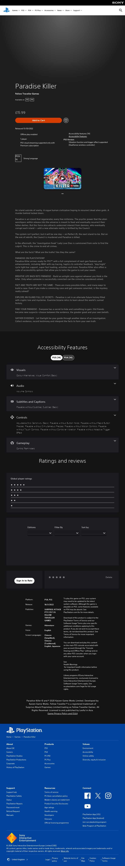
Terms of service (51, 792)
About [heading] (9, 744)
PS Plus (38, 10)
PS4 (29, 10)
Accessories (49, 10)
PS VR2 (47, 756)
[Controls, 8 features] (62, 424)
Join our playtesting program (94, 822)
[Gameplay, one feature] (62, 445)
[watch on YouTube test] (74, 186)
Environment (88, 748)
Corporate (10, 763)
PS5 (22, 10)
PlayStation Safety (14, 796)
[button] (78, 136)
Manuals (10, 815)
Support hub (11, 792)
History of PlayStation (15, 767)
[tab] (56, 357)
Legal (47, 859)
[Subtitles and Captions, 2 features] (62, 403)
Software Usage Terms (109, 859)
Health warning (51, 811)
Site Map (83, 859)
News (59, 10)
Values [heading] (86, 744)
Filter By (59, 527)
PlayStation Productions (16, 759)
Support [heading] (10, 788)
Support (76, 10)
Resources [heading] (50, 788)
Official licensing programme (57, 822)
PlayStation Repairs (14, 803)
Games (15, 10)
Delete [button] (109, 577)
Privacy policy (55, 859)
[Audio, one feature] (62, 387)
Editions (32, 527)
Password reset (12, 807)
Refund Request (13, 811)
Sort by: (85, 527)
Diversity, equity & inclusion (94, 759)
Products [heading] (49, 744)
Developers (49, 815)
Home (8, 737)
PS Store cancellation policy (56, 796)
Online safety (88, 756)
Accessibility (88, 752)
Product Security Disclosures (56, 803)
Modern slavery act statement (57, 799)
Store (67, 10)
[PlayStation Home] (6, 10)
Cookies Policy (93, 859)
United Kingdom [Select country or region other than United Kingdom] (17, 859)
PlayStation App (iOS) (91, 814)
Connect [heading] (87, 788)
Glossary (48, 819)
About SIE (10, 748)
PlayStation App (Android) (93, 818)
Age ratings (49, 807)
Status (9, 799)
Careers (9, 752)
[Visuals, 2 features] (62, 372)
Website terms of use (71, 859)
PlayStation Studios (14, 756)
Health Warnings (70, 664)
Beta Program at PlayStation (94, 826)
